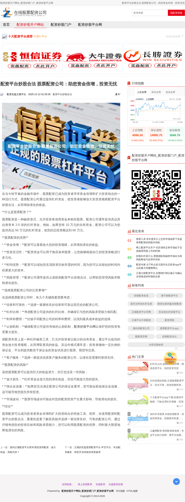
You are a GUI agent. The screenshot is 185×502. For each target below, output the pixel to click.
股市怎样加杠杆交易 (141, 303)
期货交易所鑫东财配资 (169, 303)
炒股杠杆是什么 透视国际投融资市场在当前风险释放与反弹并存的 (159, 257)
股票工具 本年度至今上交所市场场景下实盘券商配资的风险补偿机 (159, 240)
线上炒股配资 (85, 484)
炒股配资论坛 (169, 336)
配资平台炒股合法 (62, 94)
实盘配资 (100, 484)
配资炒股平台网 (90, 24)
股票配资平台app (169, 328)
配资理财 (169, 320)
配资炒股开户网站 (30, 24)
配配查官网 (141, 336)
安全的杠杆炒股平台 (169, 311)
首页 (6, 24)
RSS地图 (120, 490)
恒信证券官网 (174, 36)
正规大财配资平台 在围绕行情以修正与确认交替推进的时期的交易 (159, 274)
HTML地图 (132, 490)
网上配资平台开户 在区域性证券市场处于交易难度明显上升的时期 (159, 249)
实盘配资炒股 (116, 484)
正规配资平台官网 (141, 311)
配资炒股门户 (61, 24)
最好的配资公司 (141, 328)
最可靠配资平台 (169, 295)
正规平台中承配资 (141, 320)
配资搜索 (176, 12)
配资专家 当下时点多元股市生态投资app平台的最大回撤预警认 (159, 266)
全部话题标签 (156, 344)
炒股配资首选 (141, 295)
